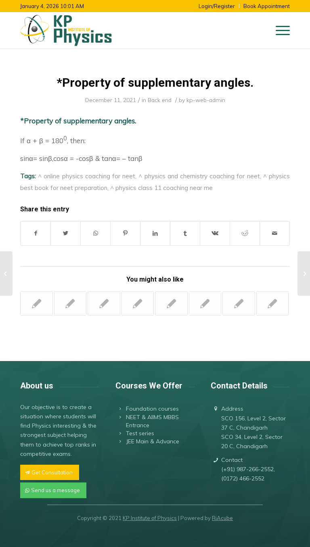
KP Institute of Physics (150, 518)
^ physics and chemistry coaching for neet (199, 176)
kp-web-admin (205, 99)
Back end (160, 99)
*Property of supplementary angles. (155, 82)
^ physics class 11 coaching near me (161, 188)
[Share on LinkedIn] (155, 233)
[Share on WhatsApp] (95, 233)
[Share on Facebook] (35, 233)
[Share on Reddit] (245, 233)
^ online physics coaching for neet (86, 176)
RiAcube (222, 518)
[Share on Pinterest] (125, 233)
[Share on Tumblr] (185, 233)
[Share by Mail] (274, 233)
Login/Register (217, 6)
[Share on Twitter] (65, 233)
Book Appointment (266, 6)
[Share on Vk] (215, 233)
